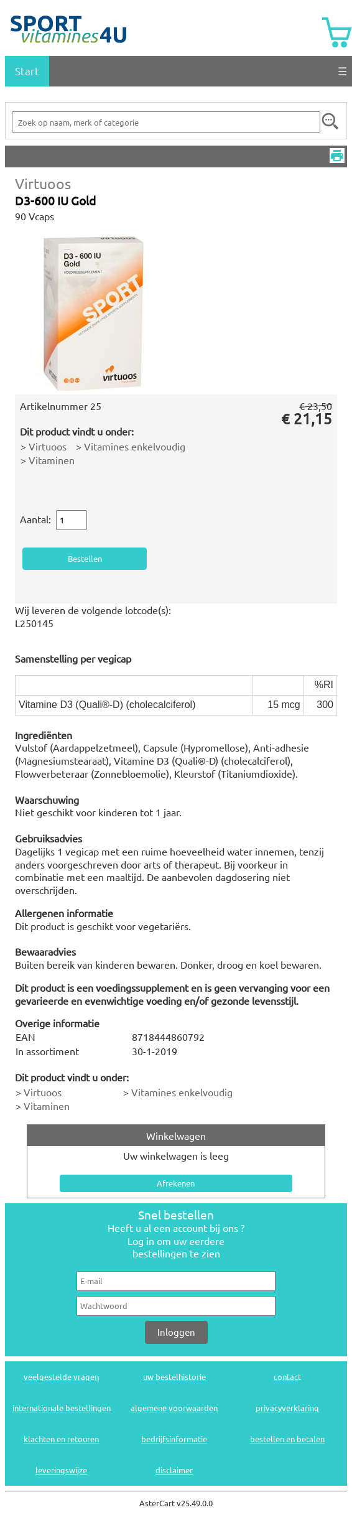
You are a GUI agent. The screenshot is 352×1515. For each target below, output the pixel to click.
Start (27, 70)
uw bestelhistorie (174, 1376)
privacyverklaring (287, 1407)
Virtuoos (43, 183)
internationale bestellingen (61, 1407)
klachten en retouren (61, 1438)
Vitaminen (52, 460)
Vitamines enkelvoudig (134, 446)
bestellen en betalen (287, 1438)
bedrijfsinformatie (174, 1438)
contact (287, 1376)
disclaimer (174, 1470)
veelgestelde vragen (61, 1376)
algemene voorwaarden (174, 1407)
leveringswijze (61, 1470)
